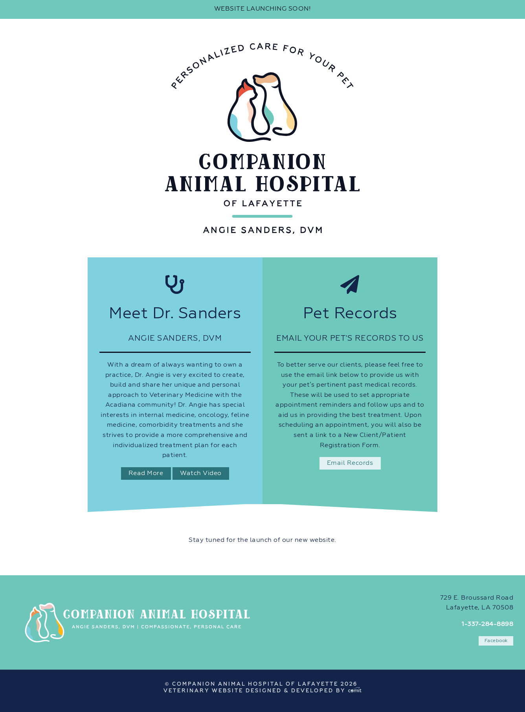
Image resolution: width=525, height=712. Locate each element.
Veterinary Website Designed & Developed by (262, 691)
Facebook (496, 641)
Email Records (350, 463)
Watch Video (201, 473)
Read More (145, 473)
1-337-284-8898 (487, 624)
